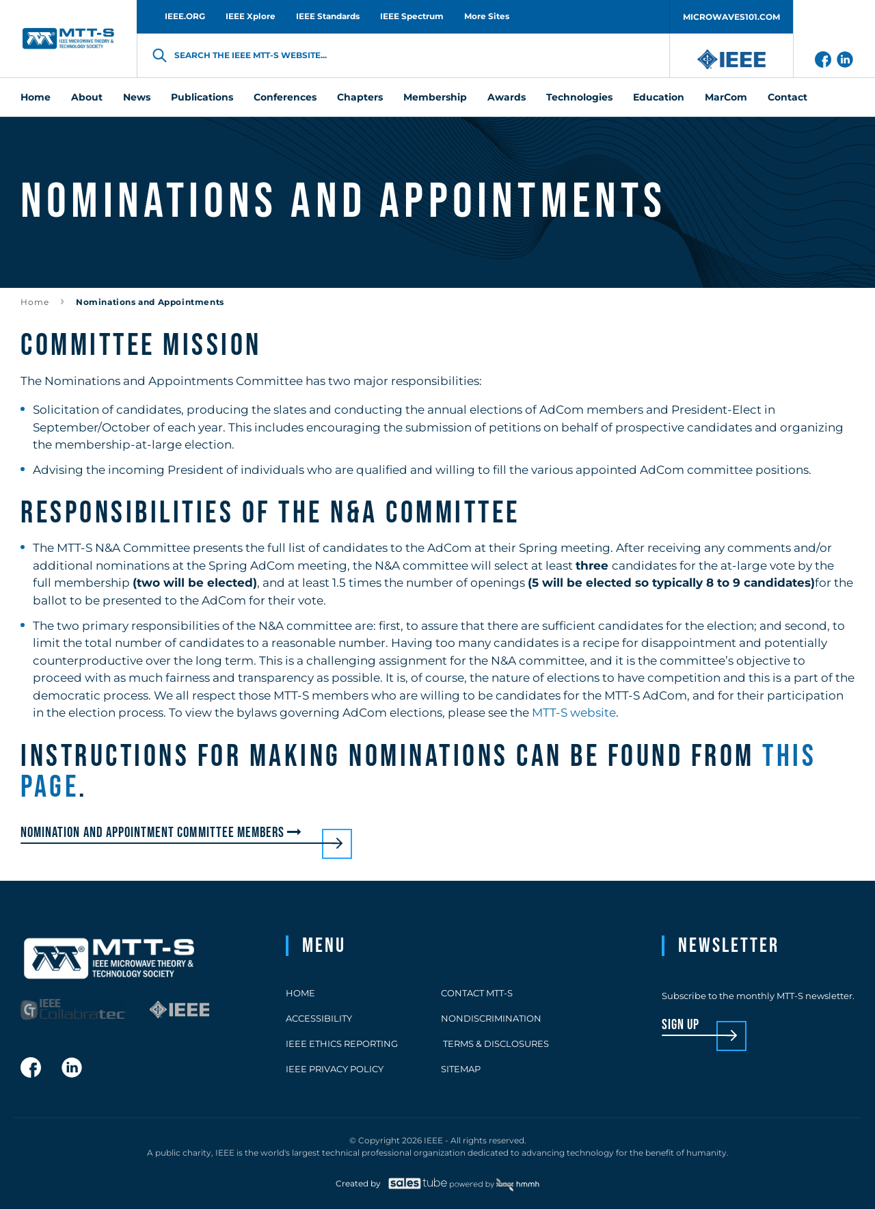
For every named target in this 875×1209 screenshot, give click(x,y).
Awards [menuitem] (506, 97)
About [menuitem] (87, 97)
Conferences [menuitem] (285, 97)
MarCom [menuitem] (726, 97)
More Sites (486, 16)
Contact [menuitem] (787, 97)
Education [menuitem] (658, 97)
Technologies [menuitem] (579, 97)
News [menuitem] (136, 97)
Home (35, 302)
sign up (680, 1025)
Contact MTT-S (477, 992)
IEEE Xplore (250, 16)
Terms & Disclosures (495, 1043)
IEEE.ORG (185, 16)
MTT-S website (574, 712)
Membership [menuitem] (435, 97)
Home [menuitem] (36, 97)
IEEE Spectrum (412, 16)
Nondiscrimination (491, 1018)
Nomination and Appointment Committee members (163, 833)
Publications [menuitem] (202, 97)
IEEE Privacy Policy (334, 1068)
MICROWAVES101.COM (731, 17)
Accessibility (319, 1018)
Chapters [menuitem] (360, 97)
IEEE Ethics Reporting (342, 1043)
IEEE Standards (328, 16)
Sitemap (461, 1068)
